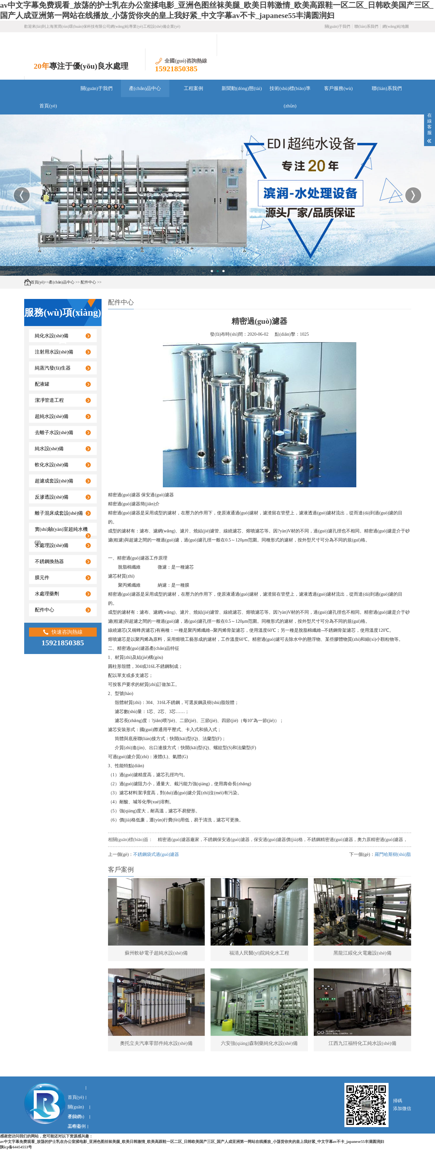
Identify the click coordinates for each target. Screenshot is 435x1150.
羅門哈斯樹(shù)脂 (393, 854)
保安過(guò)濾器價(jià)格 (278, 839)
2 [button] (217, 271)
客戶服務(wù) (338, 88)
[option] (217, 195)
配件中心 (88, 282)
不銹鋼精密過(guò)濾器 (330, 839)
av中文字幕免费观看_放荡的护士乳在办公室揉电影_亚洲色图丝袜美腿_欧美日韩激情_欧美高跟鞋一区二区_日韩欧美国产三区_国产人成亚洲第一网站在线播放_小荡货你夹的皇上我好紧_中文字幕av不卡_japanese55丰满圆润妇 (192, 1141)
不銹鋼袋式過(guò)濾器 (156, 854)
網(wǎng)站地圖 (395, 26)
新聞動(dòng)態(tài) (242, 88)
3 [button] (223, 271)
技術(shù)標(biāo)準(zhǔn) (290, 91)
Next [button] (413, 195)
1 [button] (212, 271)
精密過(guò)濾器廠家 (178, 839)
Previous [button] (22, 195)
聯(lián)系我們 (366, 26)
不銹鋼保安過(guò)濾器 (226, 839)
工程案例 (193, 88)
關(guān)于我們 (337, 26)
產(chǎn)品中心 (145, 88)
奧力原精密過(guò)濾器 (380, 839)
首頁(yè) (48, 105)
